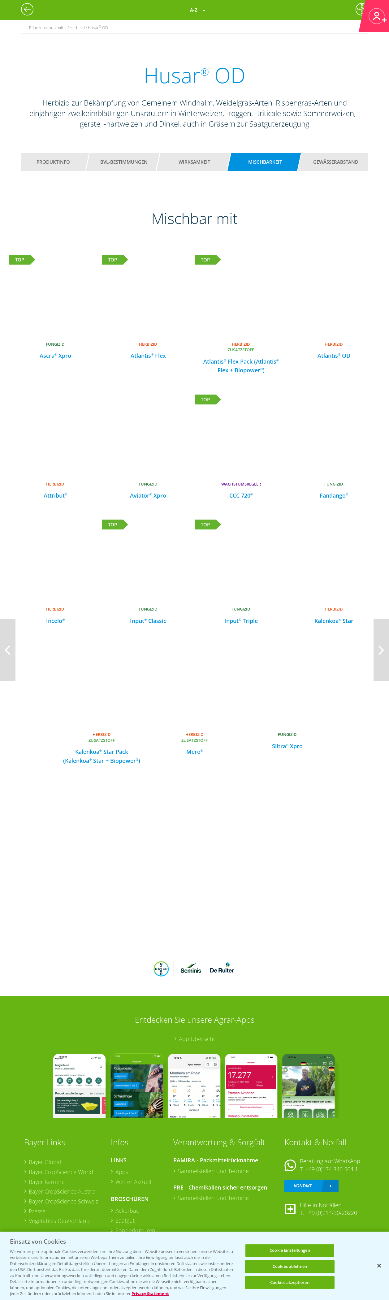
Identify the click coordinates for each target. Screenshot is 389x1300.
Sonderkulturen (135, 1230)
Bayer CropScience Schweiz (63, 1201)
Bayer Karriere (47, 1182)
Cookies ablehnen (290, 1266)
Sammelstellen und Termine (213, 1171)
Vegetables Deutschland (59, 1220)
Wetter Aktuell (133, 1182)
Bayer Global (45, 1162)
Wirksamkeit (194, 162)
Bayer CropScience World (61, 1172)
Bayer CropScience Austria (62, 1191)
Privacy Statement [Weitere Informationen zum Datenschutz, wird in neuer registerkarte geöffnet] (150, 1293)
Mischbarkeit (265, 162)
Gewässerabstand (335, 162)
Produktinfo (53, 162)
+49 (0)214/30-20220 (331, 1212)
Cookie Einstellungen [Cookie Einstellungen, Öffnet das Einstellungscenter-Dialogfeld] (290, 1250)
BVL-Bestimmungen (124, 162)
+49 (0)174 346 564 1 (331, 1169)
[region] (194, 1266)
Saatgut (125, 1220)
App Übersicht (197, 1039)
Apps (121, 1172)
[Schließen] (379, 1265)
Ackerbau (127, 1210)
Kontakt (303, 1186)
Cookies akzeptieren (289, 1282)
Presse (37, 1211)
